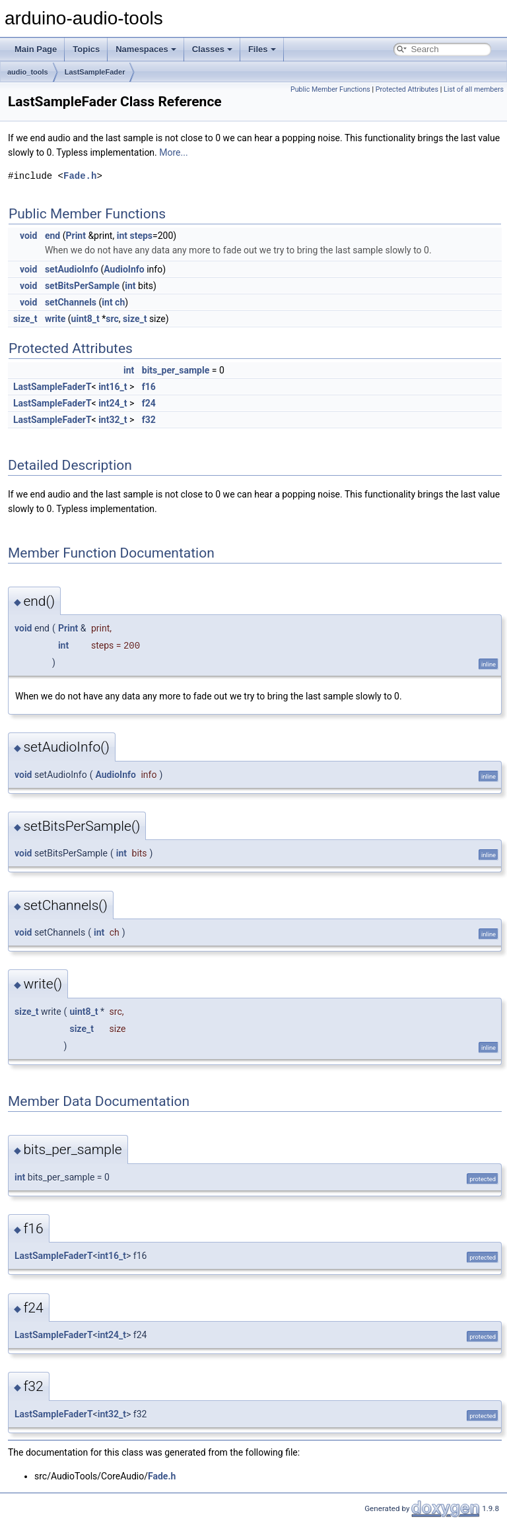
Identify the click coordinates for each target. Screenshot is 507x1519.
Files (262, 49)
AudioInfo (124, 269)
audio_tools (27, 72)
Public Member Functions (330, 89)
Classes (212, 49)
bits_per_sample (175, 370)
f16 (149, 386)
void (28, 235)
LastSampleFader (95, 72)
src (112, 318)
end (52, 235)
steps (140, 235)
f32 (149, 419)
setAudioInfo (71, 269)
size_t (25, 318)
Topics (86, 49)
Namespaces (146, 49)
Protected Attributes (407, 89)
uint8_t (85, 318)
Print (75, 235)
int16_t (112, 386)
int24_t (112, 403)
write (55, 318)
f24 (149, 403)
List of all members (474, 89)
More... (173, 152)
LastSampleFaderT (52, 386)
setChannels (70, 302)
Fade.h (79, 176)
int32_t (112, 419)
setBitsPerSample (82, 285)
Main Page (36, 49)
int (122, 235)
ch (120, 302)
